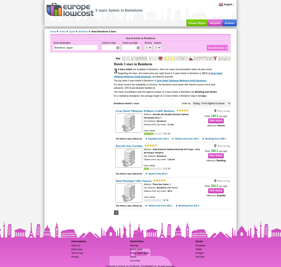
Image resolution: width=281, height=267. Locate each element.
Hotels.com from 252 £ (160, 205)
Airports (215, 23)
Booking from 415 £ (188, 205)
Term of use (77, 253)
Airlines (229, 23)
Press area (76, 249)
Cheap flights (197, 23)
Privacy (75, 257)
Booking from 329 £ (215, 138)
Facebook (200, 245)
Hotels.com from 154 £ (187, 138)
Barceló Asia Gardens (129, 145)
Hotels (133, 257)
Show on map (223, 111)
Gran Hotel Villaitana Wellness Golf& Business (181, 80)
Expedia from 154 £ (158, 138)
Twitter (199, 249)
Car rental (135, 260)
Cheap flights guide (139, 253)
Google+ (200, 253)
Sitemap (134, 245)
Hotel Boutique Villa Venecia (133, 180)
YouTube (200, 257)
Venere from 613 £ (158, 173)
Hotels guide (136, 249)
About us (75, 245)
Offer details (216, 120)
